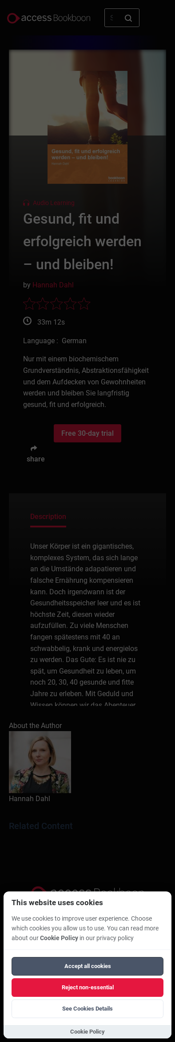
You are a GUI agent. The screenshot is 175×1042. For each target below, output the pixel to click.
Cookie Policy (59, 938)
